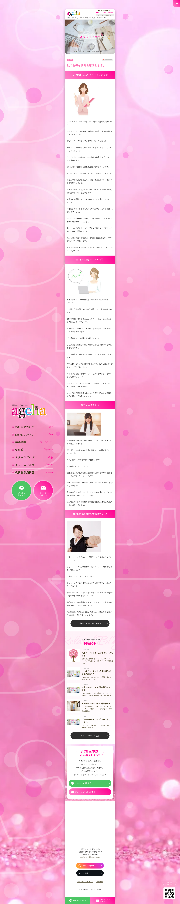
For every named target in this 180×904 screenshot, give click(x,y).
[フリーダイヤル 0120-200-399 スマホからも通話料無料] (105, 12)
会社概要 (99, 884)
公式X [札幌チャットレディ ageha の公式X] (85, 875)
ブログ (81, 51)
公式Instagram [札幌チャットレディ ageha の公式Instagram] (88, 868)
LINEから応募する (83, 785)
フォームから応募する (85, 793)
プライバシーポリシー (85, 884)
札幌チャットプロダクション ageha (73, 13)
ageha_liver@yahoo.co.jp (90, 859)
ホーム (75, 51)
